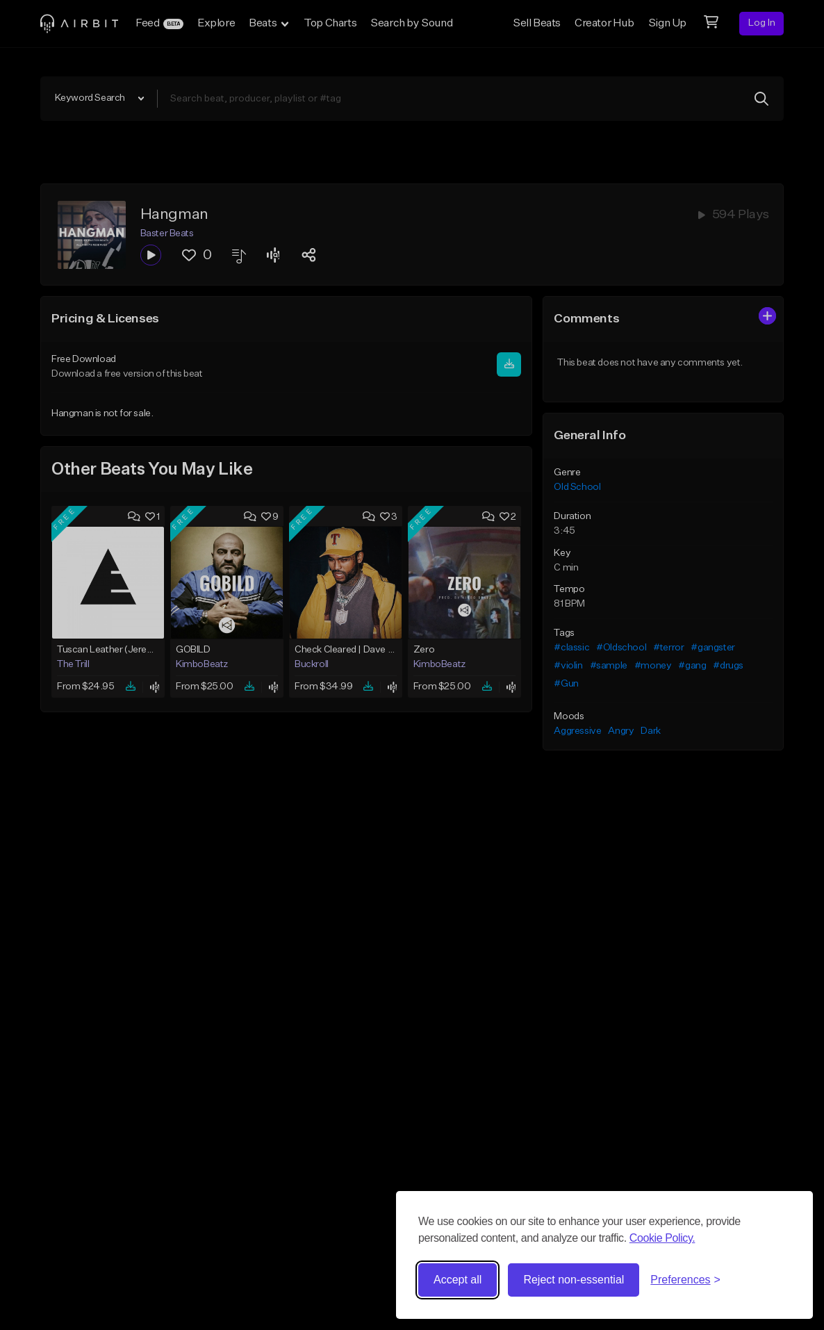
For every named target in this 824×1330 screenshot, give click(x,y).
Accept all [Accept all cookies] (457, 1280)
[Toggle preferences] (685, 1280)
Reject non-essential (573, 1280)
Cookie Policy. (662, 1238)
